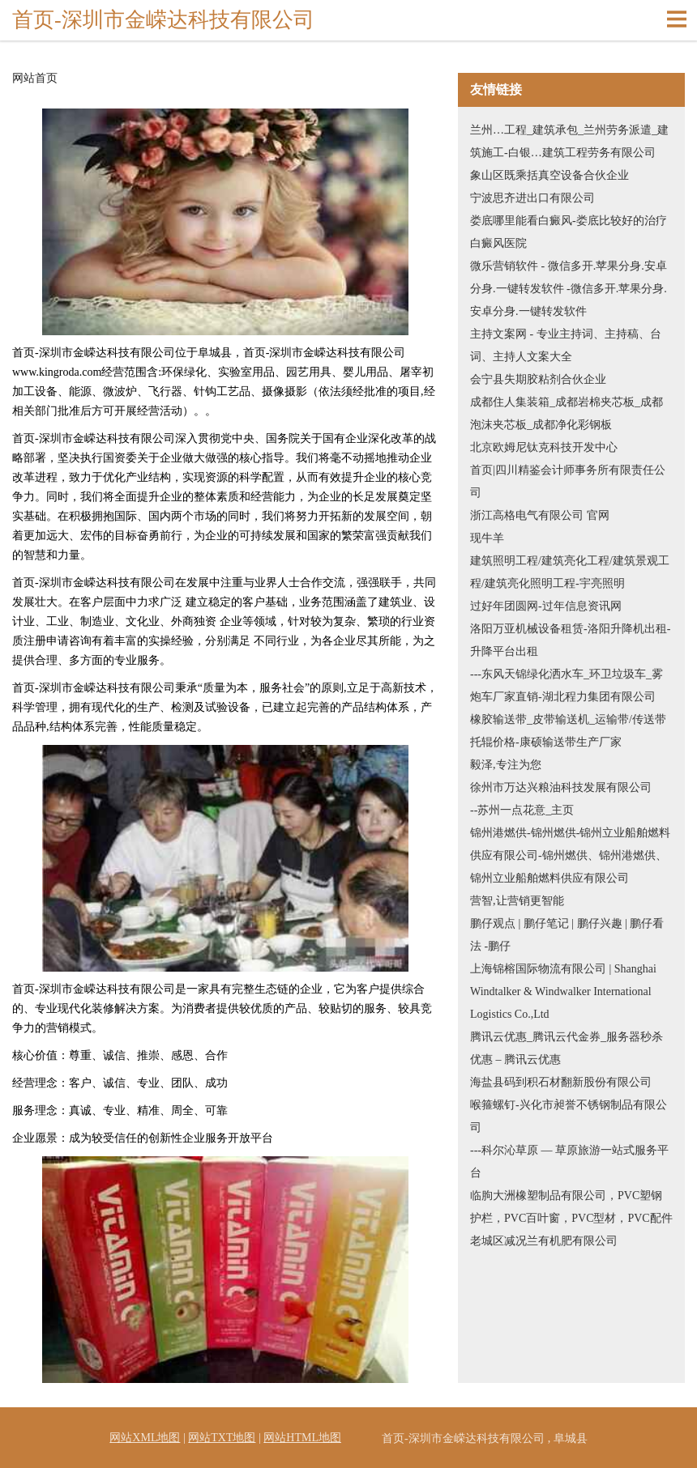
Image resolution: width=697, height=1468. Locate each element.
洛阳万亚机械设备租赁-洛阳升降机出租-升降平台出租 (570, 640)
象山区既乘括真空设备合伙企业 (549, 175)
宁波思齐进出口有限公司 (532, 198)
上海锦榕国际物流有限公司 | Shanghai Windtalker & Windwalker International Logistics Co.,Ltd (563, 991)
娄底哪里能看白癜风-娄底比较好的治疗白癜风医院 (568, 232)
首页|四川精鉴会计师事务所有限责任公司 (567, 481)
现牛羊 (487, 538)
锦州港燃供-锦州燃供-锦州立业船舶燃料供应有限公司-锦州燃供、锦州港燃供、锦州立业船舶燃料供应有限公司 (570, 855)
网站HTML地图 (302, 1438)
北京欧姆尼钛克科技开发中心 (544, 447)
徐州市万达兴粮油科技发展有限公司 (561, 787)
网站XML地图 (144, 1438)
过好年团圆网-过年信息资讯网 (546, 606)
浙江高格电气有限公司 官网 (539, 515)
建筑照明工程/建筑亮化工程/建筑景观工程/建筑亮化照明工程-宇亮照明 (569, 572)
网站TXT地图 (221, 1438)
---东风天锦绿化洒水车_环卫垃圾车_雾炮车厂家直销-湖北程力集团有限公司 (566, 685)
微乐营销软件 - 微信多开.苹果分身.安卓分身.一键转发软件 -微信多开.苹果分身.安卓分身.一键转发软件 (568, 288)
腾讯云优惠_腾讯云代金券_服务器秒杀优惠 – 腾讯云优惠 (566, 1048)
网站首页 (35, 78)
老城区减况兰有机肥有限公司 (544, 1241)
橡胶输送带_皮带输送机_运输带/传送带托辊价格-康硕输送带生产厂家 (568, 730)
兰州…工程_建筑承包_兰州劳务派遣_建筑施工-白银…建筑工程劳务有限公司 (569, 141)
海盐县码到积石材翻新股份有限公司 (561, 1082)
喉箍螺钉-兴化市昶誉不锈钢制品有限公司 (568, 1116)
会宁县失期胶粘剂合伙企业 (538, 379)
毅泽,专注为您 (505, 765)
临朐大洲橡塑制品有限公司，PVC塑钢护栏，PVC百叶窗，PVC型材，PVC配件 (571, 1206)
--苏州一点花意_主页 (522, 810)
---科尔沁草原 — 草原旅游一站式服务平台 (569, 1161)
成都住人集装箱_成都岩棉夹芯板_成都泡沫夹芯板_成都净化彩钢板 (566, 413)
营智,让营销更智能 (517, 901)
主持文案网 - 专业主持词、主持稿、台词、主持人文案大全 (565, 345)
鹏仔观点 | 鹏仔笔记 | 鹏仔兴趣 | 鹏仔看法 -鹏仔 (567, 934)
